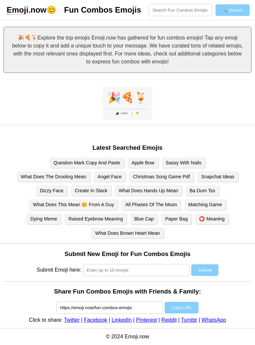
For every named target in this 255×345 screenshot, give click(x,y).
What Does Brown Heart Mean (127, 233)
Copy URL (181, 307)
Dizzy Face (51, 190)
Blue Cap (144, 218)
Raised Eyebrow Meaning (95, 218)
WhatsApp (214, 320)
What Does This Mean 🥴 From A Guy (73, 204)
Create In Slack (91, 190)
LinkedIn (122, 320)
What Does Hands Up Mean (148, 190)
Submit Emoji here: (59, 270)
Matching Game (205, 204)
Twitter (72, 320)
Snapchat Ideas (217, 176)
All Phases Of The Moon (151, 204)
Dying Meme (43, 218)
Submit (205, 270)
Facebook (95, 320)
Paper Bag (176, 218)
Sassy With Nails (184, 162)
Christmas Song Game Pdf (161, 176)
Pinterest (146, 320)
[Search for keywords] (180, 10)
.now (26, 10)
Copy (122, 113)
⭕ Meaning (211, 218)
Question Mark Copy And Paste (86, 162)
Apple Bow (142, 162)
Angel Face (110, 176)
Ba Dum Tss (202, 190)
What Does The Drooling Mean (53, 176)
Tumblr (189, 320)
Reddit (169, 320)
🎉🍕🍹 (127, 98)
